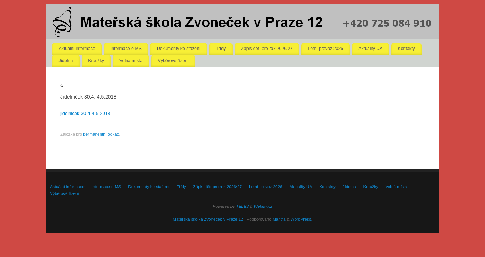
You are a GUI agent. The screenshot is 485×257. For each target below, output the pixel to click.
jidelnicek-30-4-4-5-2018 (85, 113)
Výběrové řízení (173, 60)
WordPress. (301, 219)
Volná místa (131, 60)
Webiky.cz (263, 206)
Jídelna (66, 60)
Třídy (221, 48)
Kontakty (406, 48)
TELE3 (242, 206)
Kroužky (96, 60)
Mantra (278, 219)
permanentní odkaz (101, 134)
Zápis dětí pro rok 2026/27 (266, 48)
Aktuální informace (77, 48)
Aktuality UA (370, 48)
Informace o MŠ (126, 48)
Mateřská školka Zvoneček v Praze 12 (208, 219)
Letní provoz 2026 (325, 48)
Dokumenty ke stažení (178, 48)
